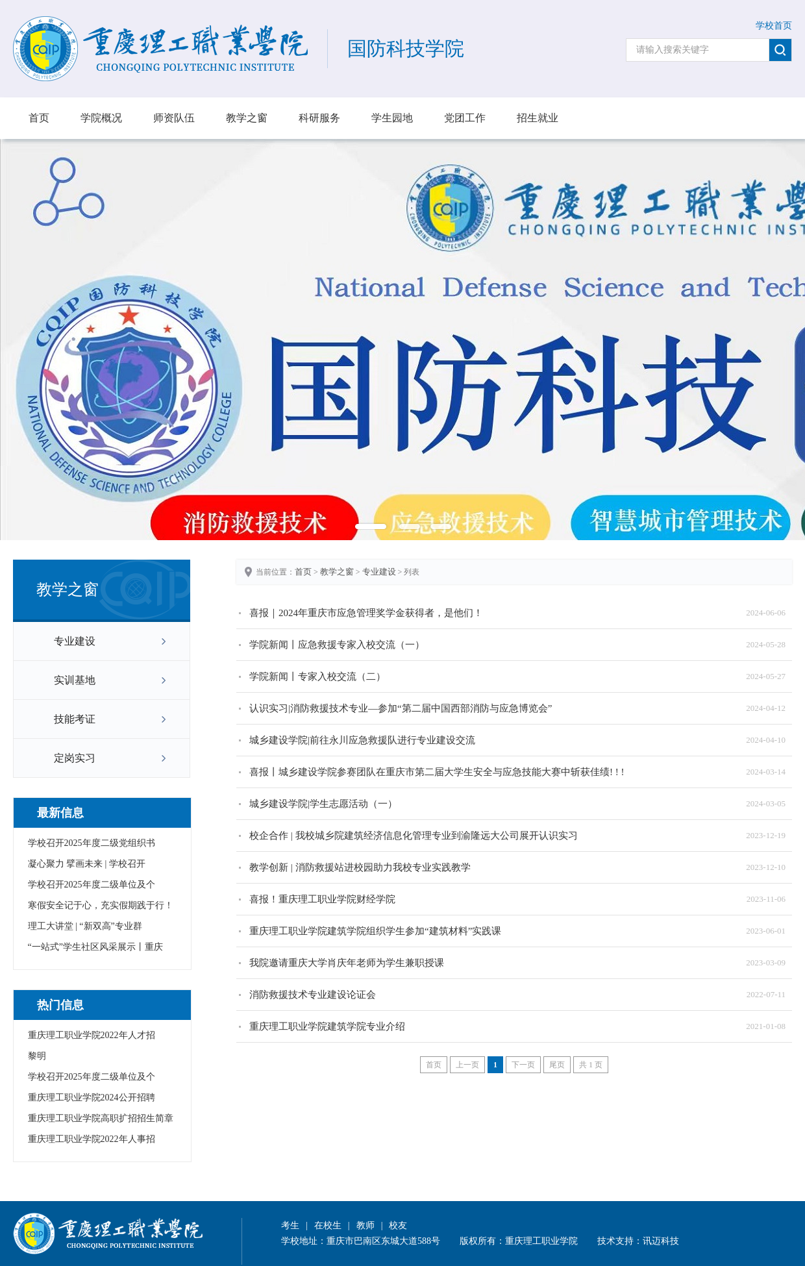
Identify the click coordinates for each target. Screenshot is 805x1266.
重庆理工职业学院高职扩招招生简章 (100, 1118)
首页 (39, 117)
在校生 (327, 1225)
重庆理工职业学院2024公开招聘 (91, 1097)
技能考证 (74, 719)
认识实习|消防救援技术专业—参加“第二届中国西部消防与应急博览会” (400, 708)
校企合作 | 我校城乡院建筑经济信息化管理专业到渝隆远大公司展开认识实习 (413, 835)
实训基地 (74, 680)
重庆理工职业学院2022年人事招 (91, 1139)
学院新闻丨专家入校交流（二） (317, 676)
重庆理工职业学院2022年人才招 (91, 1035)
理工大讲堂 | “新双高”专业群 (85, 926)
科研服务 (319, 117)
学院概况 (101, 117)
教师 (365, 1225)
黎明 (37, 1056)
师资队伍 (174, 117)
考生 (290, 1225)
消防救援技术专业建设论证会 (312, 994)
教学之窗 (246, 117)
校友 (398, 1225)
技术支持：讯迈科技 (638, 1241)
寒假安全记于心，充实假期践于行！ (100, 905)
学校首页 (774, 26)
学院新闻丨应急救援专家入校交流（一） (337, 644)
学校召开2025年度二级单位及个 (91, 884)
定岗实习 (74, 757)
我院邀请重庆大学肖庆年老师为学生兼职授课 (346, 963)
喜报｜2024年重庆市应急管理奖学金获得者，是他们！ (366, 613)
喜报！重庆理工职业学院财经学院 (322, 899)
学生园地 (392, 117)
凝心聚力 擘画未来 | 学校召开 (86, 864)
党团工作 (465, 117)
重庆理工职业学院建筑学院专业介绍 (327, 1026)
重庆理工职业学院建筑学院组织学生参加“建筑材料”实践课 (375, 931)
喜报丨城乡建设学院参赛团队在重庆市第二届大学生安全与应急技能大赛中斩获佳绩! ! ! (437, 772)
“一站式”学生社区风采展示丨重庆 (95, 947)
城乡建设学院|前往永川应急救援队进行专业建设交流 (362, 740)
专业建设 (74, 641)
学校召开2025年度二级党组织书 (91, 843)
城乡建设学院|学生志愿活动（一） (323, 804)
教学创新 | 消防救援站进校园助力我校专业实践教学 (360, 867)
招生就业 (537, 117)
